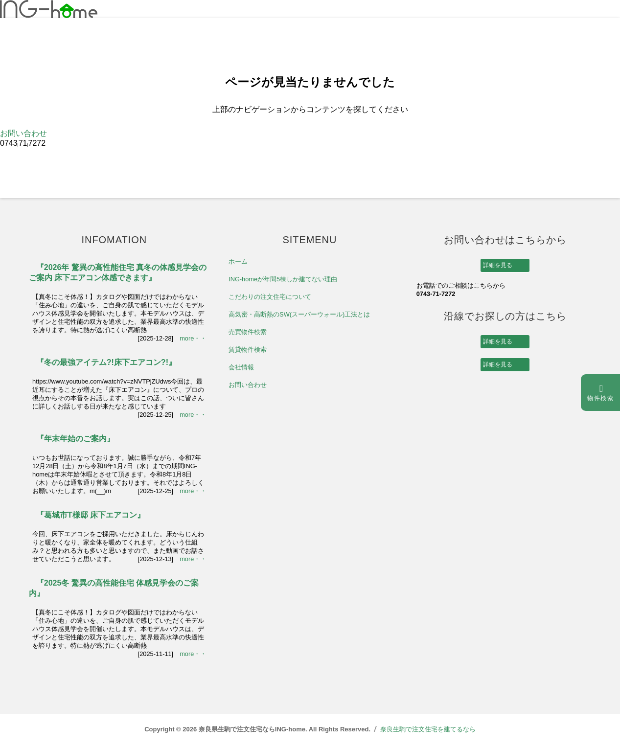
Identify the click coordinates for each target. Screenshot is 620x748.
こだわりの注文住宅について (270, 296)
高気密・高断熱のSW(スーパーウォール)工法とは (299, 314)
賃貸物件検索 (248, 349)
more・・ (193, 338)
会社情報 (241, 367)
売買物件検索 (248, 332)
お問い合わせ (23, 133)
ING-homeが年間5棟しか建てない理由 (283, 279)
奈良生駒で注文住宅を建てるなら (428, 729)
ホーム (238, 261)
